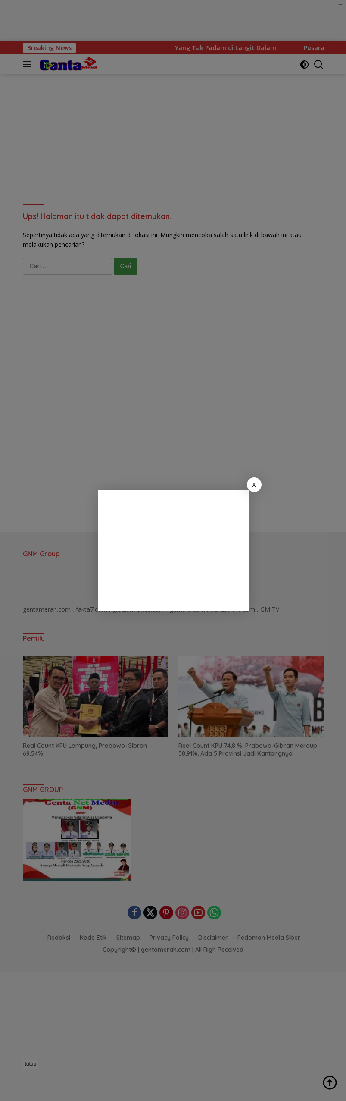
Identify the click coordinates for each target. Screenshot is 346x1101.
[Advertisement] (173, 550)
